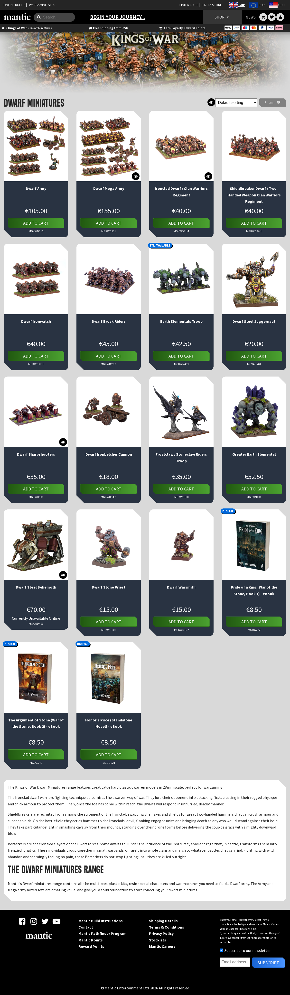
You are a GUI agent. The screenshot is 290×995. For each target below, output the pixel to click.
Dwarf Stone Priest (108, 587)
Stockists (157, 940)
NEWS (251, 17)
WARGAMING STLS (42, 5)
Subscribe (268, 963)
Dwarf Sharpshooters (36, 454)
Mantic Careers (162, 946)
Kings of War (17, 28)
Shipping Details (163, 920)
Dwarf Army (36, 188)
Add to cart (36, 223)
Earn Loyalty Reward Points (182, 28)
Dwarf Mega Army (108, 188)
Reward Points (91, 946)
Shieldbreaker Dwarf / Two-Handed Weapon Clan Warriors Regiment (254, 195)
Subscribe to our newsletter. (245, 950)
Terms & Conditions (166, 927)
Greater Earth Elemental (254, 454)
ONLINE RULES (14, 5)
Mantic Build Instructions (100, 920)
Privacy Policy (161, 933)
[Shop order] (236, 102)
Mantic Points (90, 940)
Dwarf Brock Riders (109, 321)
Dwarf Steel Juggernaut (254, 321)
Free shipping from (107, 28)
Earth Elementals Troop (181, 321)
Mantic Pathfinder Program (102, 933)
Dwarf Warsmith (181, 587)
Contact (85, 927)
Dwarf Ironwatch (36, 321)
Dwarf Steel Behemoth (36, 587)
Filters (272, 102)
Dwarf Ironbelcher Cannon (108, 454)
